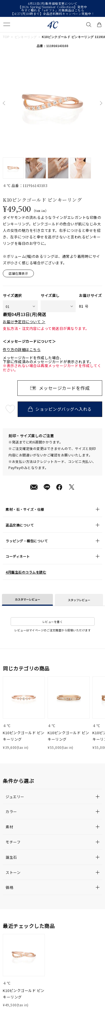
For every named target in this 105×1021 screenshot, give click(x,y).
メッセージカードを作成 (64, 388)
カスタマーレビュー (27, 599)
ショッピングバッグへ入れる (60, 409)
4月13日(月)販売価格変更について (53, 3)
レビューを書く (52, 622)
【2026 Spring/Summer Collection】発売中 (52, 6)
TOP (6, 37)
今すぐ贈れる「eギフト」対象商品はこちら (52, 10)
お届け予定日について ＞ (24, 322)
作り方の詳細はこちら (22, 350)
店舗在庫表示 (18, 273)
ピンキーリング (26, 37)
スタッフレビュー (79, 600)
